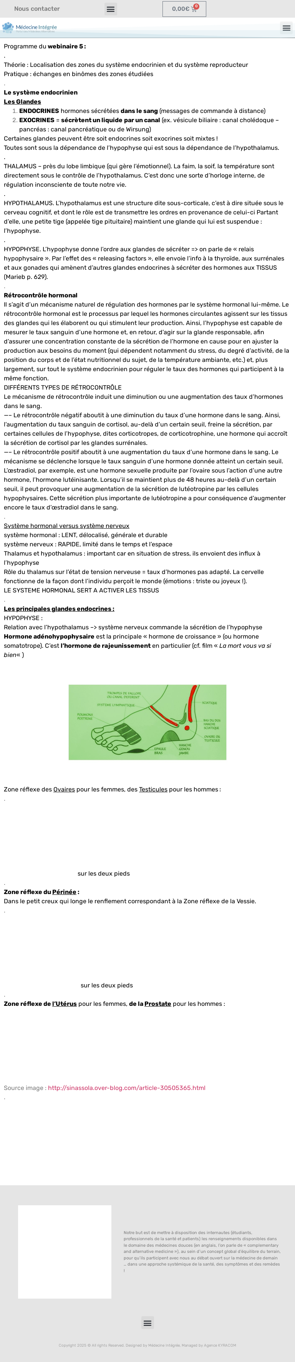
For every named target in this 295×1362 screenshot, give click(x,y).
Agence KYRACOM (220, 1345)
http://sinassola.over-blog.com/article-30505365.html (127, 1088)
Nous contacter (37, 8)
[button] (110, 9)
